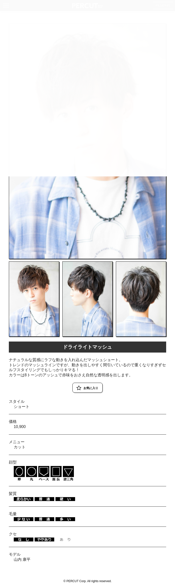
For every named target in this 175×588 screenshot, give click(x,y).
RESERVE (163, 5)
